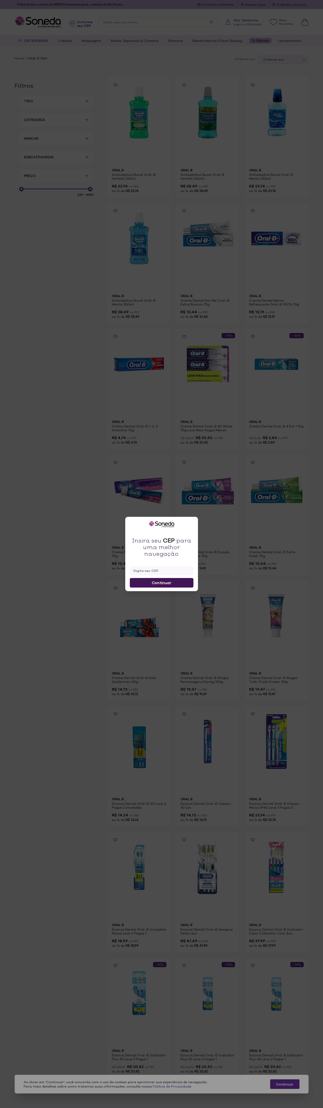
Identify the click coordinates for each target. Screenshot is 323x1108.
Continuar (161, 583)
